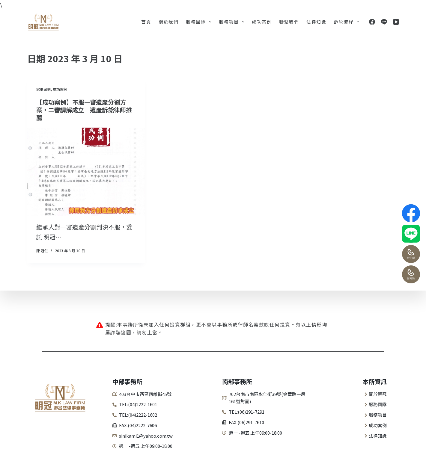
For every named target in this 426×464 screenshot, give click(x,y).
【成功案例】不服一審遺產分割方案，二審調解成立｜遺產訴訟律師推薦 (84, 110)
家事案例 (43, 89)
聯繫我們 (289, 22)
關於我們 (168, 22)
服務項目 (233, 21)
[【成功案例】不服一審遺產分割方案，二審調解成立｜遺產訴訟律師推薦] (86, 172)
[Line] (384, 22)
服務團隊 (200, 21)
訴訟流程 (348, 21)
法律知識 (316, 22)
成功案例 (262, 22)
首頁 (146, 22)
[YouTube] (396, 22)
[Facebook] (372, 22)
